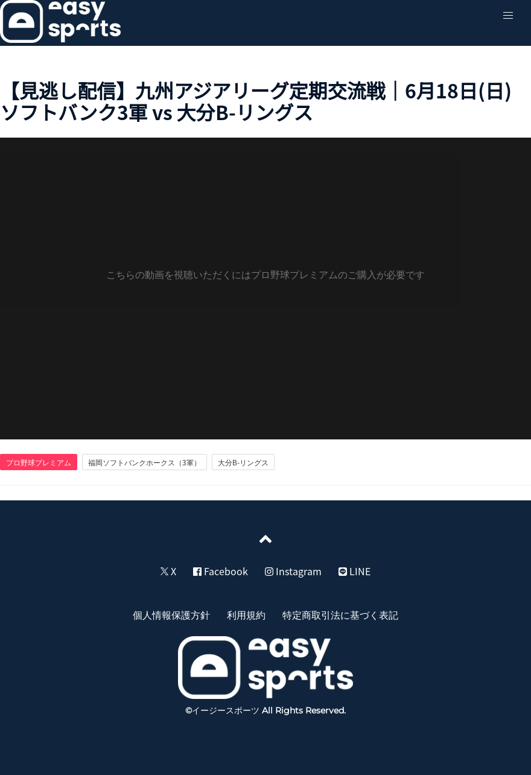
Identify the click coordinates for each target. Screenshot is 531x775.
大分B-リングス (243, 462)
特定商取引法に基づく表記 (340, 614)
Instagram (293, 571)
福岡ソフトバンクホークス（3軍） (144, 462)
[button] (508, 15)
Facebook (220, 571)
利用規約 (246, 614)
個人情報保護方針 (171, 614)
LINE (354, 571)
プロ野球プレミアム (38, 462)
